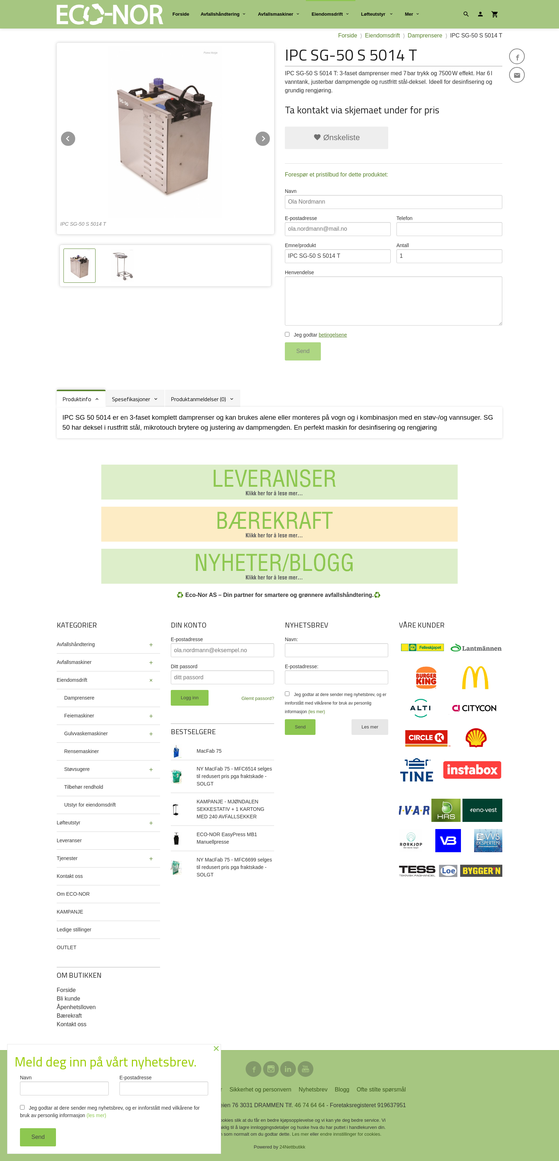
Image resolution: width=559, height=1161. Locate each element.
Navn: (291, 639)
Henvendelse (393, 298)
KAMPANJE (70, 912)
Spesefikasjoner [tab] (131, 399)
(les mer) (316, 711)
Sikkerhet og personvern (260, 1089)
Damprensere (79, 698)
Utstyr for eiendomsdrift (90, 805)
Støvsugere (77, 769)
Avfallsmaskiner (275, 14)
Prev (75, 137)
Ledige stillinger (74, 929)
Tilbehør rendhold (83, 787)
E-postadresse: (301, 666)
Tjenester (67, 858)
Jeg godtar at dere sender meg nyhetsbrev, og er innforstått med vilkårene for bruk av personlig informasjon (335, 703)
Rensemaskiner (81, 751)
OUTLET (66, 947)
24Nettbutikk (292, 1147)
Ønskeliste (336, 137)
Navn (393, 198)
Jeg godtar (316, 335)
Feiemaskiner (79, 715)
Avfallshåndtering (220, 14)
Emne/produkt (338, 252)
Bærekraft (69, 1016)
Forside (181, 14)
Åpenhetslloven (76, 1007)
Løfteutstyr (374, 14)
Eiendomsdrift (327, 14)
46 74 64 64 (309, 1105)
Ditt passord (184, 666)
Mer (409, 14)
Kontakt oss (70, 876)
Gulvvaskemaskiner (86, 733)
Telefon (449, 225)
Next (270, 137)
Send (302, 351)
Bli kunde (68, 999)
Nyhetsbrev (313, 1089)
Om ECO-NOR (73, 894)
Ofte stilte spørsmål (381, 1089)
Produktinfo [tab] (76, 399)
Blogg (342, 1089)
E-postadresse (338, 225)
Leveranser (69, 840)
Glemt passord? (257, 698)
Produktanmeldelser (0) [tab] (198, 399)
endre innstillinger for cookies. (350, 1134)
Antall (449, 252)
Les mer (369, 727)
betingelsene (333, 335)
